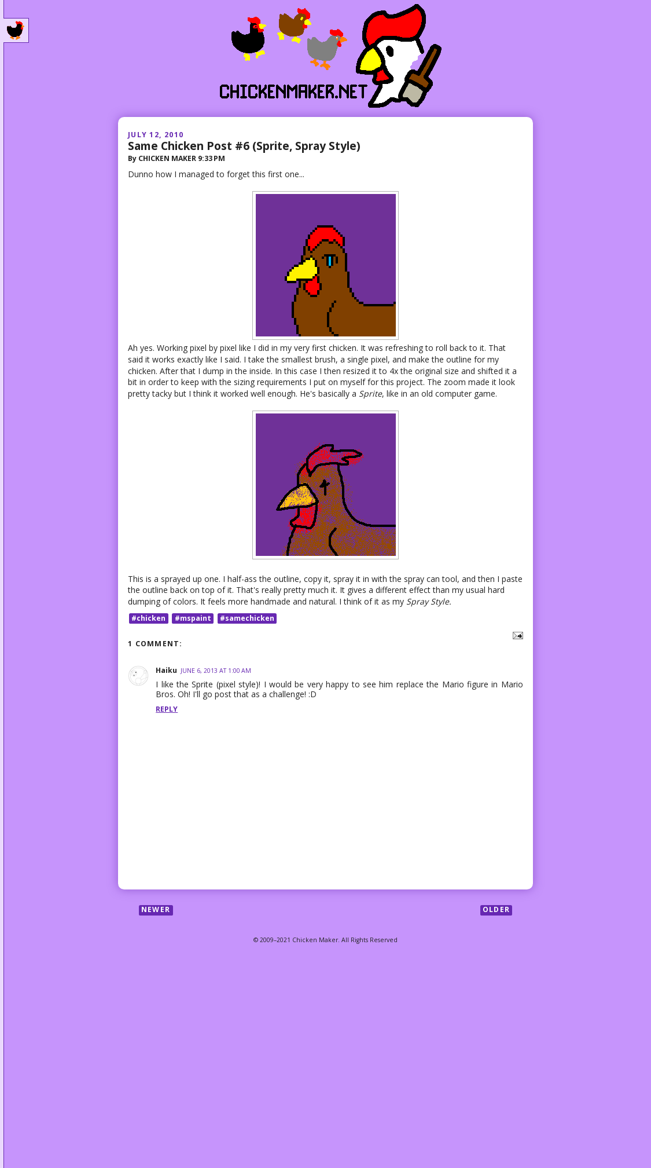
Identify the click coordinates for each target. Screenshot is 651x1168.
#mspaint (193, 618)
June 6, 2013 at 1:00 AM (216, 671)
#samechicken (247, 618)
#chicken (148, 618)
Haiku (166, 670)
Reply (167, 709)
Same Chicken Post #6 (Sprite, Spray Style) (244, 145)
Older (496, 910)
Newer (155, 910)
